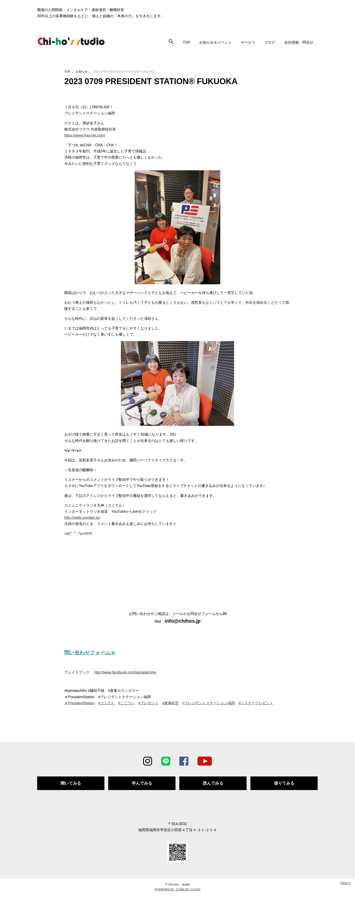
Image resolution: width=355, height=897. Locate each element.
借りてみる (284, 784)
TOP (186, 42)
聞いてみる (71, 784)
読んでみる (213, 784)
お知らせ (82, 71)
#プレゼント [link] (148, 703)
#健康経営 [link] (170, 703)
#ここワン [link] (126, 703)
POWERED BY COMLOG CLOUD (177, 891)
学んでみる (142, 784)
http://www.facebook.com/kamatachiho (125, 672)
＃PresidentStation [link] (79, 703)
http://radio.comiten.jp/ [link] (82, 518)
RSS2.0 (345, 884)
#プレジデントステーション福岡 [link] (208, 703)
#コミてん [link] (106, 703)
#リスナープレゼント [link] (256, 703)
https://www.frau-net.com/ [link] (84, 135)
